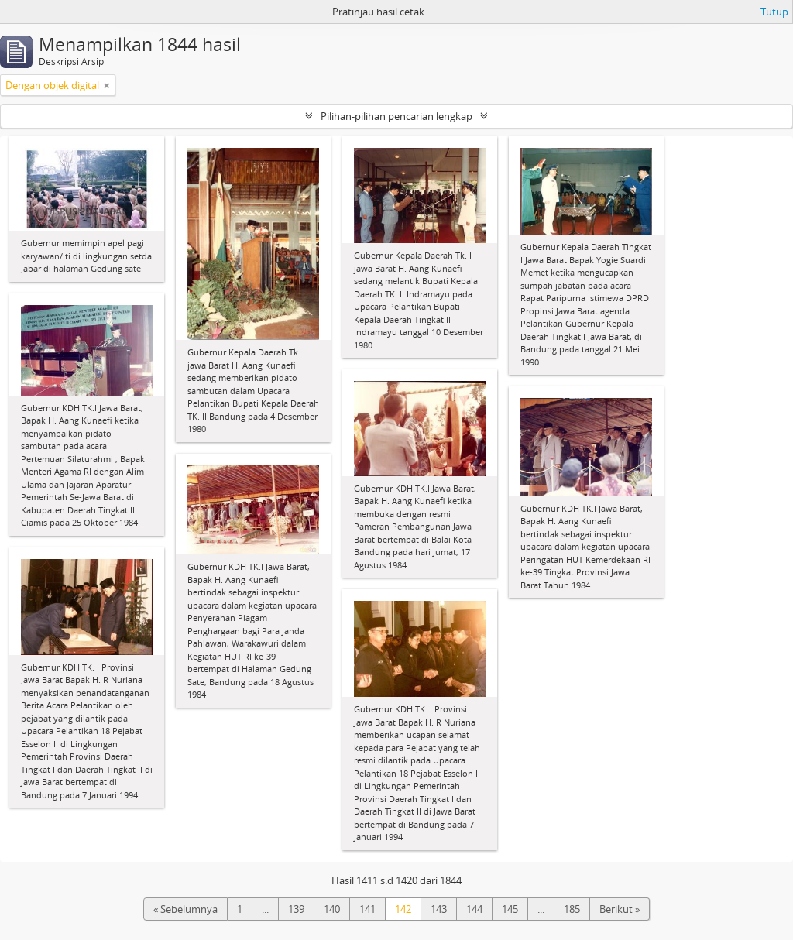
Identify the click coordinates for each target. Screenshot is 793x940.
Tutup (774, 12)
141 (367, 909)
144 (474, 909)
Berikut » (619, 909)
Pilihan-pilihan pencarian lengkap (396, 116)
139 (296, 909)
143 (439, 909)
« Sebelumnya (185, 909)
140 (332, 909)
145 (510, 909)
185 (572, 909)
